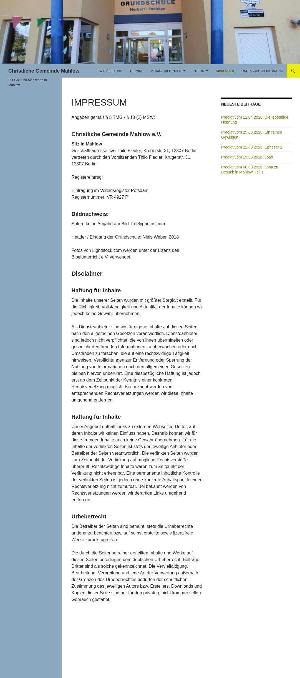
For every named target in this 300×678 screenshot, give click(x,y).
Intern (198, 71)
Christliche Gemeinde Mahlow (43, 71)
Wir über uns (111, 71)
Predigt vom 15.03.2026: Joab (247, 157)
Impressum (225, 71)
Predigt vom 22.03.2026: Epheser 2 (251, 147)
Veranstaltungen (166, 71)
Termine (136, 71)
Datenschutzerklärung (262, 71)
